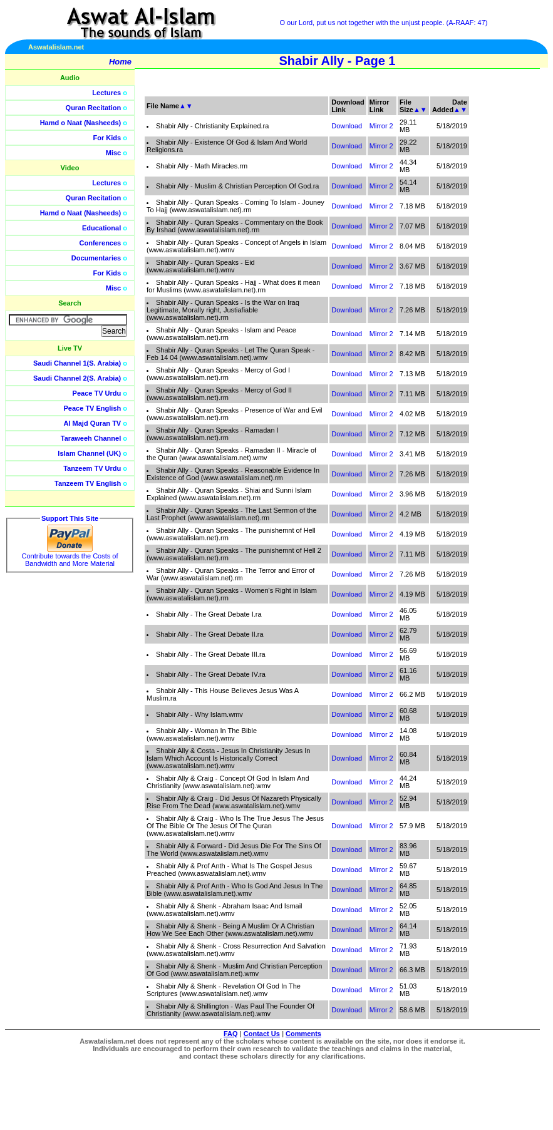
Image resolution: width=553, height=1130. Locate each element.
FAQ (231, 1033)
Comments (303, 1033)
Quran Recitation (93, 107)
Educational (101, 228)
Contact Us (262, 1033)
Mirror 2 (381, 126)
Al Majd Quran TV (92, 423)
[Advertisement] (493, 282)
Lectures (106, 92)
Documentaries (96, 258)
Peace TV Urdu (97, 393)
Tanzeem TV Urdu (92, 468)
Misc (113, 153)
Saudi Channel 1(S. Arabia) (77, 363)
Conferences (100, 243)
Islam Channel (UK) (89, 453)
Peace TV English (92, 408)
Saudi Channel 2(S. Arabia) (77, 378)
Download (346, 126)
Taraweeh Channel (91, 438)
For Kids (107, 137)
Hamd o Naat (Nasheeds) (80, 122)
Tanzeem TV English (87, 483)
